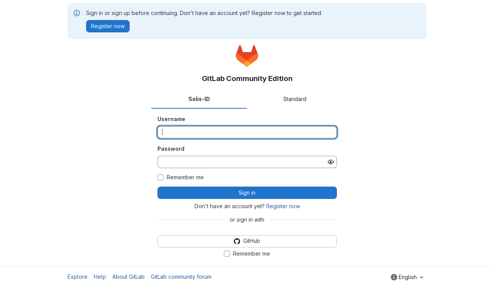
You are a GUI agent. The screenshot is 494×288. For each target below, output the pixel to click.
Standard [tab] (294, 99)
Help (100, 276)
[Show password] (331, 162)
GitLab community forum (181, 276)
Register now (283, 206)
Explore (78, 276)
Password (170, 148)
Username (171, 119)
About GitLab (128, 276)
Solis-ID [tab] (199, 99)
